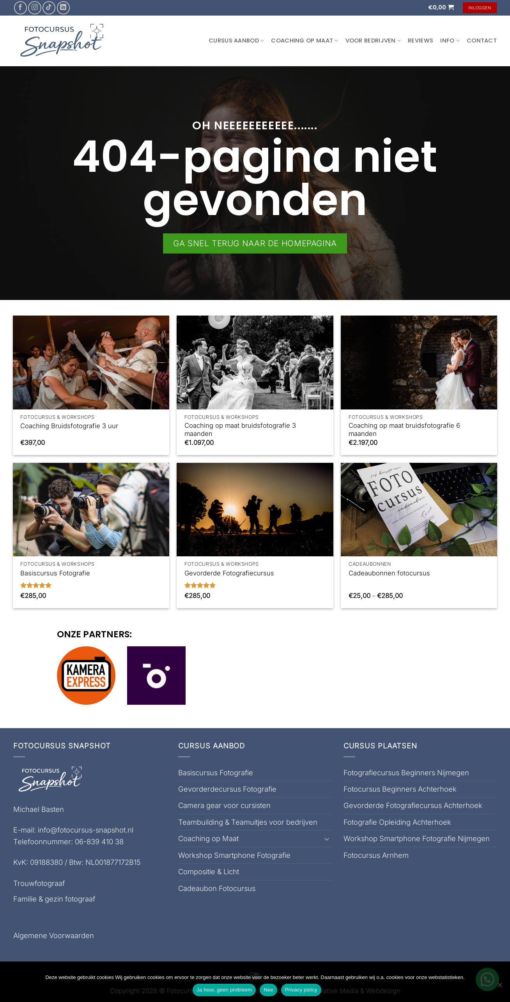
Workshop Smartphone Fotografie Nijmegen (417, 838)
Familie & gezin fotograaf (54, 898)
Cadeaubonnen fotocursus (389, 573)
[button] (441, 7)
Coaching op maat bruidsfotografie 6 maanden (404, 430)
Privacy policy (301, 990)
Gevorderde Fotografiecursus (229, 573)
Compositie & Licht (208, 871)
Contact (482, 40)
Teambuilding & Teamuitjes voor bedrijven (247, 822)
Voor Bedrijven (373, 40)
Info (450, 40)
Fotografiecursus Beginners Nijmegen (406, 772)
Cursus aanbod (236, 40)
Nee (268, 990)
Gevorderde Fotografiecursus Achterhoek (413, 805)
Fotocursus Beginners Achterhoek (400, 789)
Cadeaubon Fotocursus (216, 888)
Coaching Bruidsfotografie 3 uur (69, 426)
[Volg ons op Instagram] (34, 7)
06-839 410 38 (99, 841)
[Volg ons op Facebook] (20, 7)
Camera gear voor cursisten (224, 805)
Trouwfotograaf (39, 883)
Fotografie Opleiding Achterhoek (397, 822)
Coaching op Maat (304, 40)
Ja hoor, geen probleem (224, 990)
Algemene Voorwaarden (53, 935)
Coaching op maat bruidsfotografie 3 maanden (240, 430)
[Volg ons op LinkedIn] (63, 7)
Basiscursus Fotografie (55, 573)
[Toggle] (327, 838)
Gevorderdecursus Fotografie (227, 789)
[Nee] (499, 987)
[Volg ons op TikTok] (48, 7)
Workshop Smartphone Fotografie (234, 855)
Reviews (420, 40)
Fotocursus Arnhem (376, 855)
